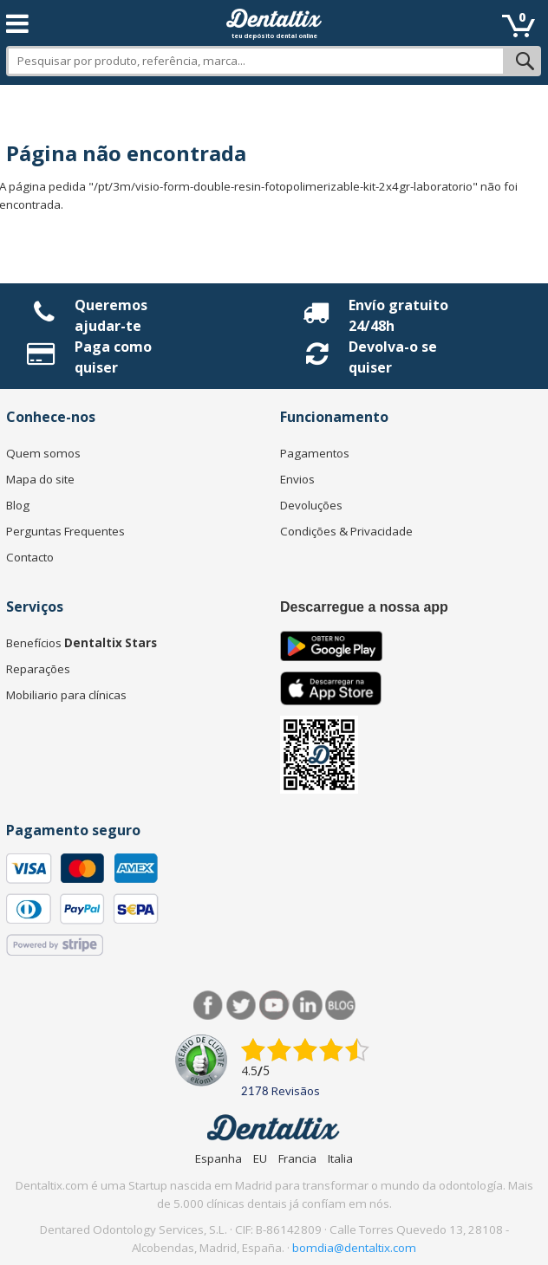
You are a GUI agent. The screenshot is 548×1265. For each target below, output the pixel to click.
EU (260, 1158)
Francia (297, 1158)
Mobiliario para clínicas (66, 695)
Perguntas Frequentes (65, 531)
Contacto (30, 557)
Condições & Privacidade (346, 531)
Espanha (218, 1158)
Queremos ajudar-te (111, 315)
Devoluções (311, 505)
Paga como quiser (113, 357)
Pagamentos (314, 453)
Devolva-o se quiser (393, 357)
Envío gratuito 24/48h (398, 315)
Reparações (38, 669)
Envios (297, 479)
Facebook (208, 1005)
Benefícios (81, 643)
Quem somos (43, 453)
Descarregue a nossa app (364, 607)
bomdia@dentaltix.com (354, 1247)
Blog (17, 505)
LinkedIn (307, 1005)
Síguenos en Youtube (274, 1005)
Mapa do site (40, 479)
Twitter (241, 1005)
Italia (340, 1158)
